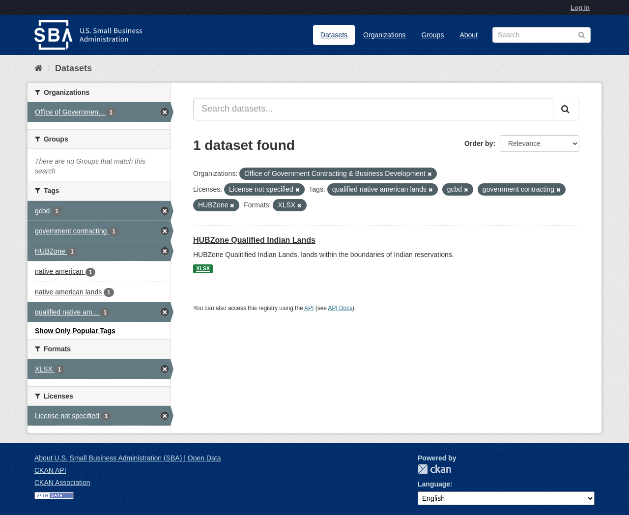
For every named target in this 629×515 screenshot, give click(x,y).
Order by (478, 143)
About (468, 35)
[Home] (38, 68)
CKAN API (50, 470)
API (309, 308)
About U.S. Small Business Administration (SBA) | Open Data (127, 458)
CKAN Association (62, 482)
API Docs (340, 308)
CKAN (434, 469)
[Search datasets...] (373, 109)
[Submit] (566, 109)
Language (434, 484)
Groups (432, 35)
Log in (580, 7)
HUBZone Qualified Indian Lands (254, 240)
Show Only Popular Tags (75, 331)
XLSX (202, 269)
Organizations (384, 35)
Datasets (333, 35)
